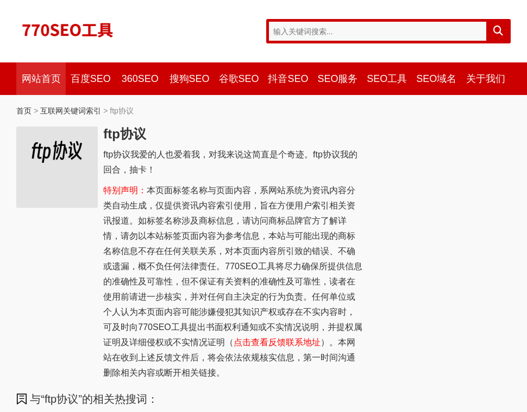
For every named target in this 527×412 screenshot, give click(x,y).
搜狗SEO (190, 78)
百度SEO (91, 78)
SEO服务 (337, 78)
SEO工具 (387, 78)
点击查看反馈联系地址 (277, 342)
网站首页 (41, 78)
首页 (24, 110)
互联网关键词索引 (70, 110)
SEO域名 (436, 78)
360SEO (140, 78)
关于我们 (485, 78)
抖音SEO (288, 78)
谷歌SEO (239, 78)
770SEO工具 (68, 30)
